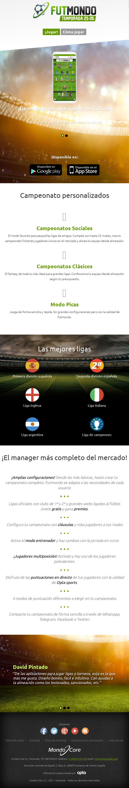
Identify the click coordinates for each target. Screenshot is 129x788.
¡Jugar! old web (115, 740)
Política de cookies (15, 740)
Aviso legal (34, 740)
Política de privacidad (55, 740)
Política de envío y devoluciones (87, 740)
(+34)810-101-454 (77, 758)
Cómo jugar (73, 31)
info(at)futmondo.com (106, 758)
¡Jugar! (51, 31)
